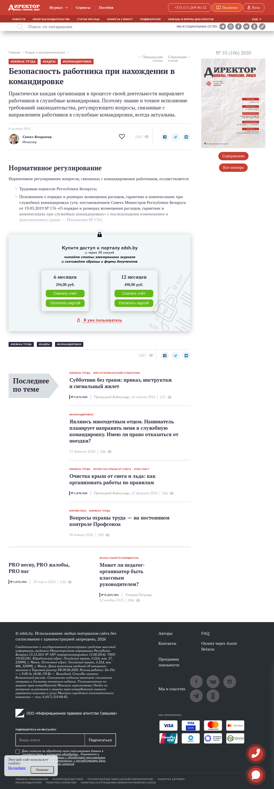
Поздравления (150, 19)
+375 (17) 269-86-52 (190, 7)
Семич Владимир (37, 137)
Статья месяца (88, 19)
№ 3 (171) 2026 (18, 581)
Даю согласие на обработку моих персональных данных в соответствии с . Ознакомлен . (64, 757)
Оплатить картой (65, 303)
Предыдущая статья (152, 58)
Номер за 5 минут (120, 19)
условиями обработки (62, 754)
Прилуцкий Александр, (112, 397)
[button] (165, 137)
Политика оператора (61, 782)
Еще (255, 19)
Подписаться (100, 739)
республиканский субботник (117, 373)
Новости (18, 19)
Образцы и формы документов (191, 19)
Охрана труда (24, 61)
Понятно (42, 769)
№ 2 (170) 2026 (79, 493)
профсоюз (78, 510)
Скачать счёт (65, 293)
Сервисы (83, 7)
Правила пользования (31, 779)
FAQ (205, 633)
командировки (77, 61)
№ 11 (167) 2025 (110, 594)
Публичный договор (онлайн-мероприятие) (120, 779)
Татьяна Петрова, (138, 595)
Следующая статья (177, 58)
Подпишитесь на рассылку (36, 729)
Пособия (106, 7)
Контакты (167, 643)
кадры (50, 61)
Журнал (56, 7)
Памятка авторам (171, 779)
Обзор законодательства (51, 19)
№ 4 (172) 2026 (79, 397)
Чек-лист (142, 469)
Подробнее (17, 768)
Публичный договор (67, 779)
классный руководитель (120, 558)
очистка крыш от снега (113, 469)
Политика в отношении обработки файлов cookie (118, 782)
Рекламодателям (28, 782)
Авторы (165, 633)
